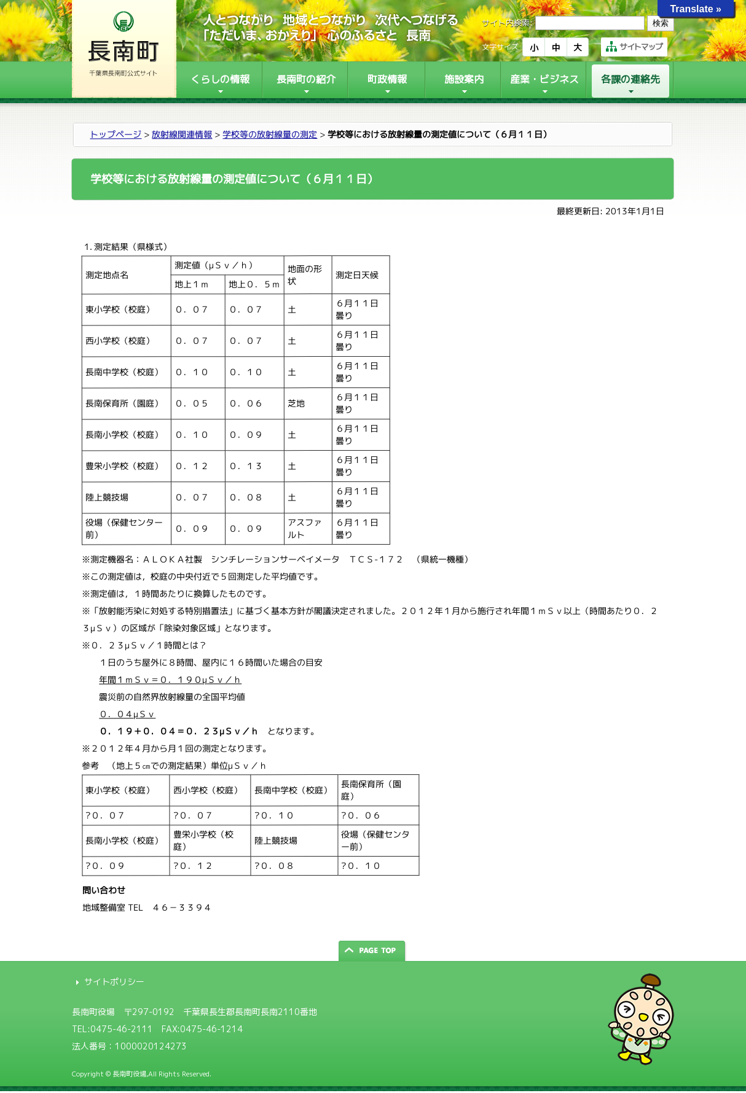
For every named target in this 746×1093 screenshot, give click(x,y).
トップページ (115, 134)
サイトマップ (634, 46)
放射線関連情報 (182, 134)
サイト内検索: (507, 22)
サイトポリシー (114, 981)
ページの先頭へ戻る (373, 951)
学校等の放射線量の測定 (269, 134)
